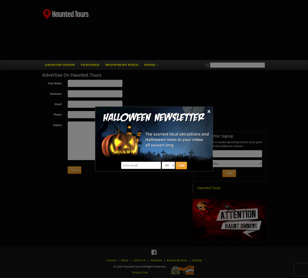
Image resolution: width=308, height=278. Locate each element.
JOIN (181, 165)
